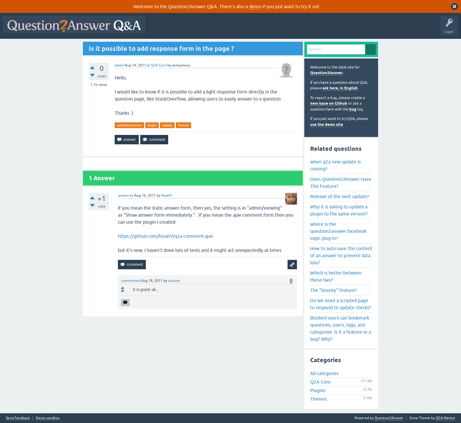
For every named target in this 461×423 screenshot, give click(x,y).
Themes (318, 399)
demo (255, 6)
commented (130, 281)
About (329, 28)
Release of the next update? (339, 196)
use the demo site (326, 124)
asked (119, 65)
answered (125, 195)
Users (265, 28)
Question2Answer (326, 73)
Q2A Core (158, 65)
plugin (152, 125)
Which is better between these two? (336, 276)
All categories (324, 373)
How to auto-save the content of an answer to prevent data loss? (341, 255)
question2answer (129, 125)
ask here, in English (340, 88)
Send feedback (18, 418)
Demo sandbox (48, 418)
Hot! (202, 28)
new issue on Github (328, 103)
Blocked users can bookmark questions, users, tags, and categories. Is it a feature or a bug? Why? (340, 328)
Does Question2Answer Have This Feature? (340, 182)
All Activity (158, 28)
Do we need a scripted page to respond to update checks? (340, 304)
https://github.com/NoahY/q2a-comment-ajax (165, 236)
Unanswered (224, 28)
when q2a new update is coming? (335, 165)
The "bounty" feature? (333, 290)
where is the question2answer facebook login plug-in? (338, 231)
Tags (247, 28)
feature (183, 125)
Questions (181, 28)
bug (352, 109)
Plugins (317, 390)
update (167, 125)
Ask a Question (290, 28)
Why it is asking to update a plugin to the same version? (339, 210)
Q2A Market (445, 418)
